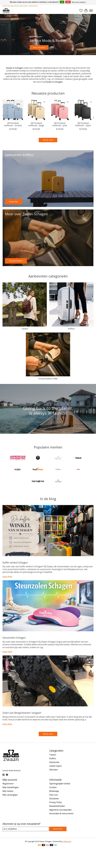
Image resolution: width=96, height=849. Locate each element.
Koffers (71, 328)
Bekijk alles (48, 140)
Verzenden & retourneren (61, 813)
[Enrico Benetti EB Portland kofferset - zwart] (83, 110)
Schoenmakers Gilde (48, 378)
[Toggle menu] (91, 10)
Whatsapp (54, 791)
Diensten (53, 769)
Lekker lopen (55, 766)
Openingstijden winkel (59, 783)
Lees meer (7, 576)
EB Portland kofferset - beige (36, 124)
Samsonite (54, 762)
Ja (62, 2)
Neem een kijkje (39, 47)
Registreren (8, 783)
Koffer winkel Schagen (15, 562)
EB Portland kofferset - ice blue (13, 124)
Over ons (53, 794)
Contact (52, 787)
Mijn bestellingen (10, 787)
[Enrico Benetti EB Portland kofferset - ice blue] (12, 110)
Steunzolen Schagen (14, 637)
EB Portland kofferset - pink (59, 124)
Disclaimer (54, 798)
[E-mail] (25, 829)
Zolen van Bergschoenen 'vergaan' (22, 712)
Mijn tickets (7, 791)
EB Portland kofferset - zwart (83, 124)
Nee (68, 2)
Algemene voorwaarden (60, 809)
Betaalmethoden (57, 806)
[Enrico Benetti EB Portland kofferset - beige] (36, 110)
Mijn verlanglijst (10, 794)
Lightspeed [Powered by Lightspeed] (66, 841)
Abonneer (57, 828)
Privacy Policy (55, 802)
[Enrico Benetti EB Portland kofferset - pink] (59, 110)
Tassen (24, 328)
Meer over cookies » (79, 2)
